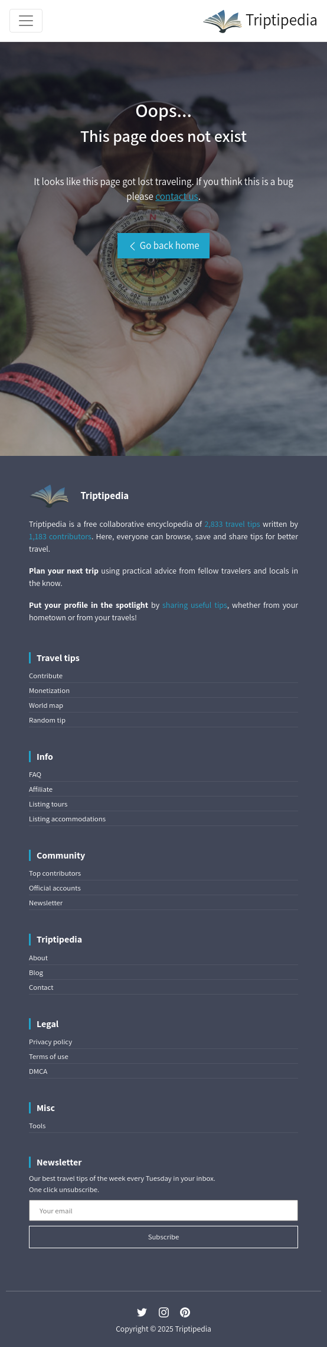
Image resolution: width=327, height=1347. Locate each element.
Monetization (49, 690)
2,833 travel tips (232, 524)
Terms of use (48, 1056)
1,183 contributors (60, 536)
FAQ (35, 774)
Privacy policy (50, 1042)
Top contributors (55, 873)
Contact (41, 987)
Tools (37, 1126)
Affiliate (41, 789)
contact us (176, 196)
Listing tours (48, 804)
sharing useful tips (194, 605)
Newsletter (46, 903)
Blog (36, 972)
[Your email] (163, 1210)
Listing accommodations (67, 819)
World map (46, 705)
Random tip (47, 720)
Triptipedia (260, 21)
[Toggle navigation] (25, 21)
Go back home (163, 245)
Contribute (46, 676)
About (38, 958)
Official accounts (55, 888)
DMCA (38, 1071)
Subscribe (163, 1237)
